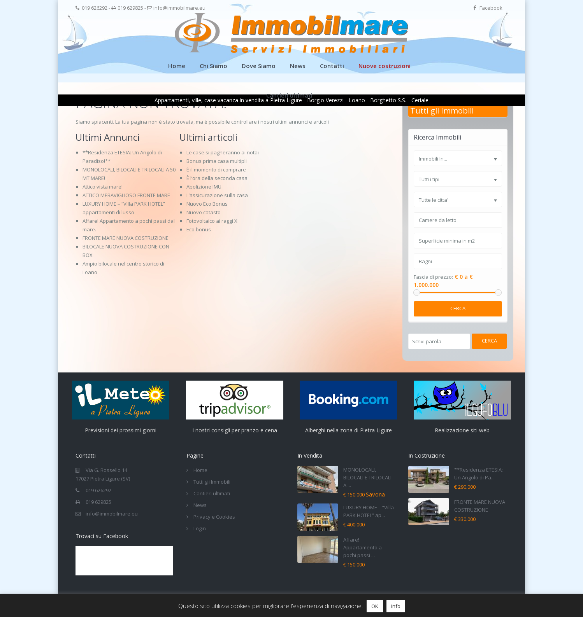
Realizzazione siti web (462, 430)
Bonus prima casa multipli (216, 160)
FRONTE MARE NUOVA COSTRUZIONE (126, 237)
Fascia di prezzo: (433, 277)
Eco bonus (198, 229)
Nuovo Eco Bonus (207, 203)
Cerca (457, 308)
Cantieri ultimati (289, 95)
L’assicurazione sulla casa (217, 195)
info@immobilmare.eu (179, 7)
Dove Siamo (259, 66)
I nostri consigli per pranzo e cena (234, 430)
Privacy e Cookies (214, 516)
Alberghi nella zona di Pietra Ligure (348, 430)
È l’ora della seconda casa (217, 178)
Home (176, 66)
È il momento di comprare (216, 169)
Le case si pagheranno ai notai (222, 152)
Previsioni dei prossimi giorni (120, 430)
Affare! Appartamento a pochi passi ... (362, 547)
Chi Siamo (213, 66)
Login (199, 528)
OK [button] (374, 606)
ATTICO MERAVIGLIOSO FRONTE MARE (126, 195)
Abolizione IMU (203, 186)
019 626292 (94, 7)
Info (395, 606)
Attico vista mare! (103, 186)
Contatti (332, 66)
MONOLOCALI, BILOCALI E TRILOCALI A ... (367, 477)
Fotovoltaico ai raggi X (211, 220)
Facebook (490, 7)
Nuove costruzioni (384, 66)
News (298, 66)
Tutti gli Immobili (442, 110)
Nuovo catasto (203, 212)
